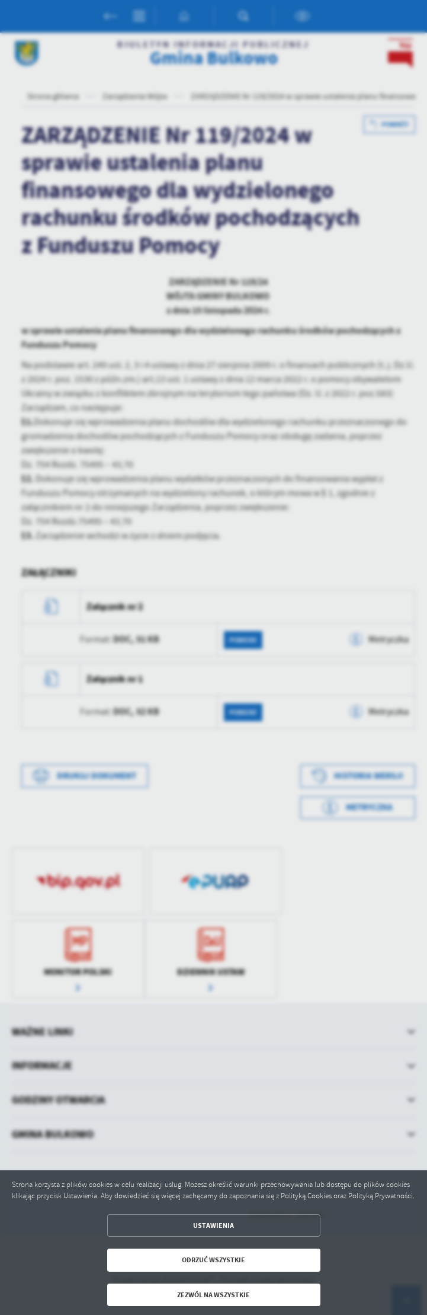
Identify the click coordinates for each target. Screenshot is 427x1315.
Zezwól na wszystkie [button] (213, 1295)
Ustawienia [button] (213, 1225)
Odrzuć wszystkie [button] (213, 1260)
